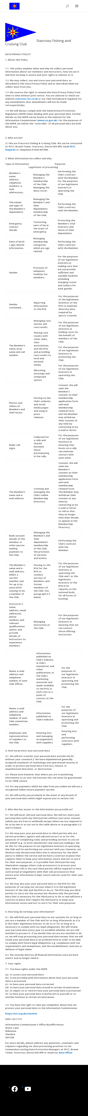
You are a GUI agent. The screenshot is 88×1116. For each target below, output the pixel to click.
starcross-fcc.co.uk (26, 98)
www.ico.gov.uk (47, 120)
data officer (66, 1052)
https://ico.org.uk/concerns (21, 1013)
